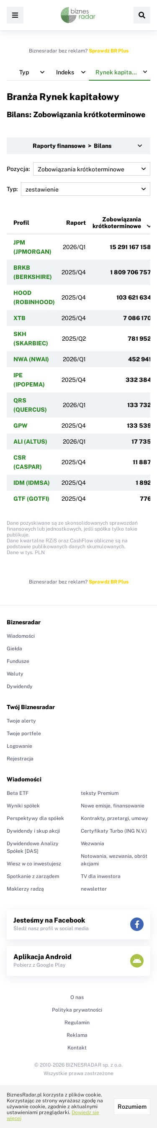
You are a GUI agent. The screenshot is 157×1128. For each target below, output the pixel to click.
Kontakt (77, 1048)
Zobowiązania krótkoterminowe (117, 222)
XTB (19, 318)
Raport (76, 222)
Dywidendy (20, 686)
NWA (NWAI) (31, 359)
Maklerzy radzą (25, 889)
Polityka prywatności (77, 1010)
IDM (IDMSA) (31, 482)
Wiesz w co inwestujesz (34, 864)
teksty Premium (99, 793)
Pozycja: (78, 169)
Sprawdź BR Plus (109, 51)
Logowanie (19, 746)
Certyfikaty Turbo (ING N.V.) (114, 831)
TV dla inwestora (101, 876)
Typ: (78, 189)
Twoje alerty (21, 721)
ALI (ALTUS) (30, 441)
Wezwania (92, 844)
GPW (20, 425)
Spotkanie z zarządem (33, 876)
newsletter (94, 889)
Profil (21, 222)
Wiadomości (21, 636)
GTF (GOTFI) (31, 498)
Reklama (77, 1035)
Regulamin (77, 1022)
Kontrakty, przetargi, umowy (114, 818)
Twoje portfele (24, 733)
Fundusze (18, 661)
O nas (77, 997)
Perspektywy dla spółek (35, 818)
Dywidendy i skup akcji (33, 831)
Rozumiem (132, 1106)
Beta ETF (17, 793)
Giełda (14, 649)
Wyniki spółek (23, 806)
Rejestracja (20, 759)
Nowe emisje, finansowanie (112, 806)
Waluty (15, 674)
